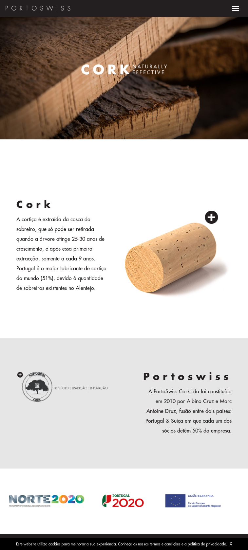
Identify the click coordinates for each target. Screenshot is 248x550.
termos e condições (165, 544)
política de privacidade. (207, 544)
